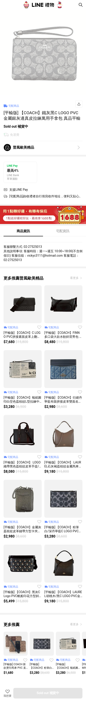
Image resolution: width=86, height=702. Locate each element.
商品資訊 (23, 231)
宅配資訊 (62, 231)
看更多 (74, 278)
